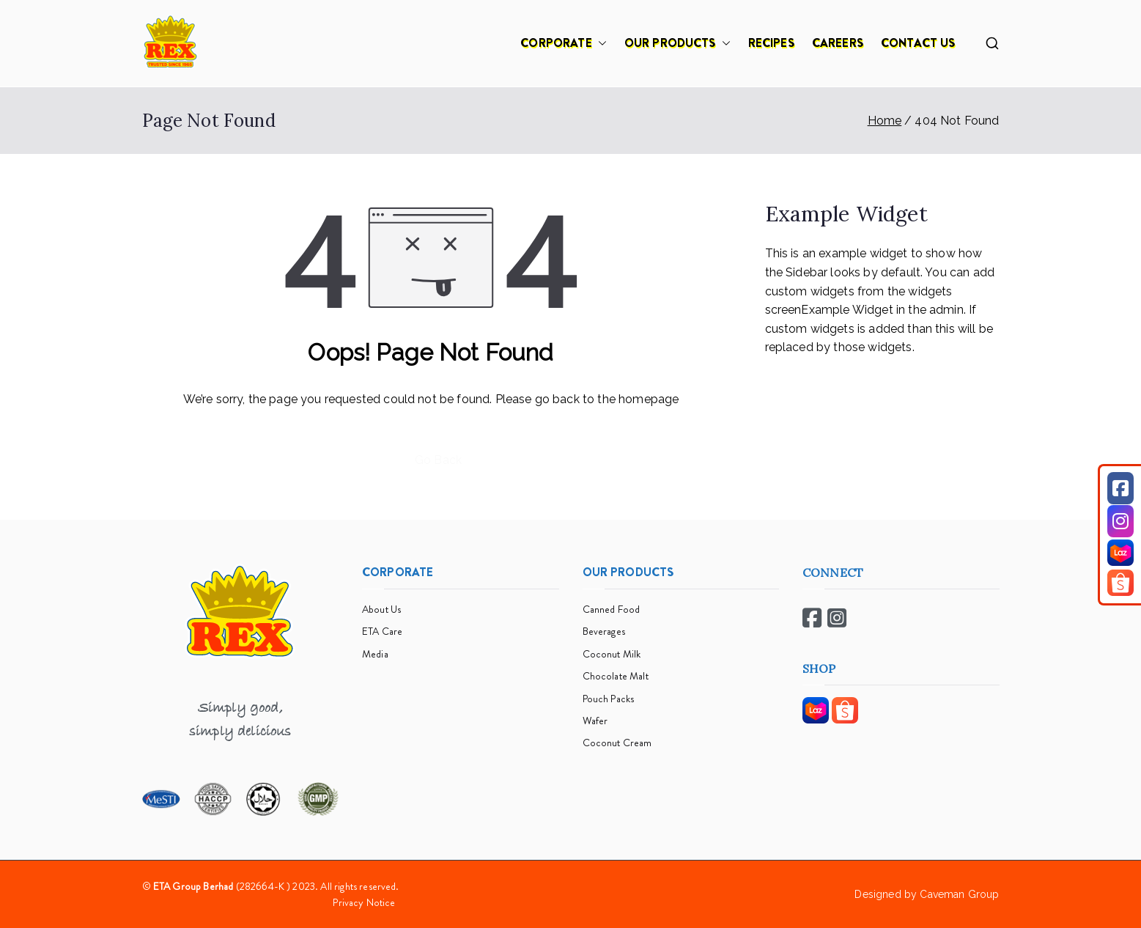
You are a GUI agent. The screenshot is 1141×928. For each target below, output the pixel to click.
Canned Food (611, 609)
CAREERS (837, 42)
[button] (599, 43)
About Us (381, 609)
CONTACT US (918, 42)
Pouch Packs (609, 698)
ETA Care (382, 631)
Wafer (595, 720)
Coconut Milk (612, 654)
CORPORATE (563, 43)
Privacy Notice (364, 902)
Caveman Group (959, 894)
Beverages (604, 631)
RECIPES (771, 42)
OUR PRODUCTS (677, 43)
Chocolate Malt (616, 676)
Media (375, 654)
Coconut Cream (617, 742)
